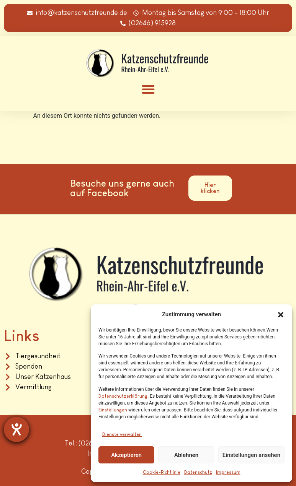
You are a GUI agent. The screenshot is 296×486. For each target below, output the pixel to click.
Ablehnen (186, 455)
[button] (281, 315)
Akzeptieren (126, 455)
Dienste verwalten (122, 434)
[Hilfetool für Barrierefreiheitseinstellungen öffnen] (16, 429)
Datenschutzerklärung (122, 396)
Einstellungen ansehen (251, 455)
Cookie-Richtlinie (161, 472)
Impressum (228, 472)
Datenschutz (198, 472)
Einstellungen (112, 410)
